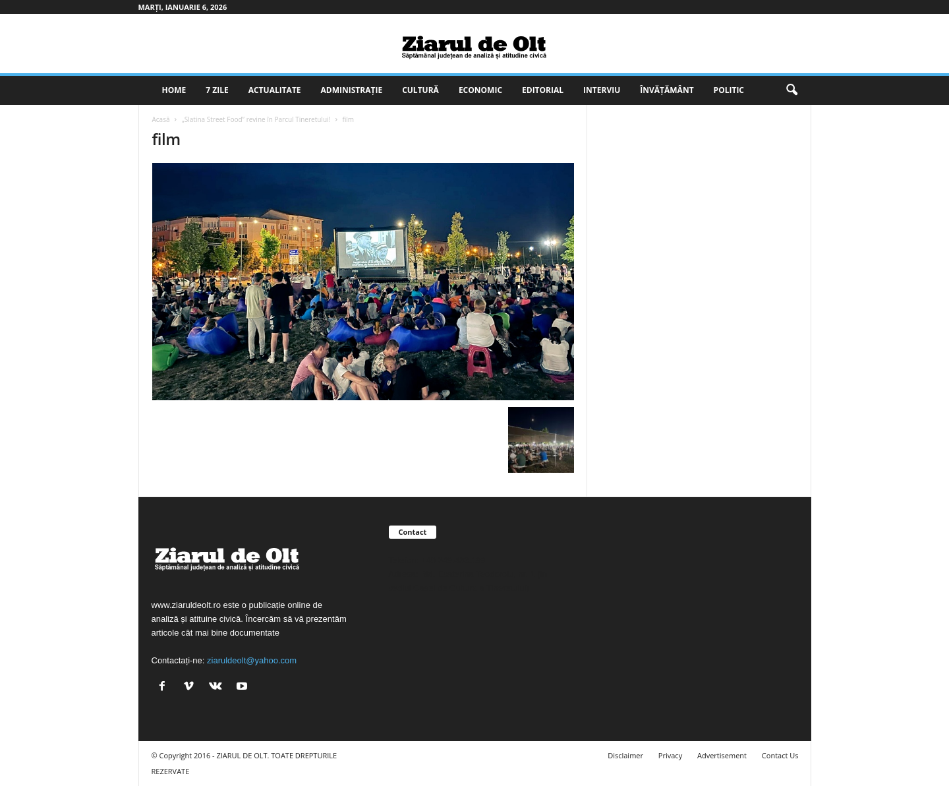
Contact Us (780, 755)
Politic (729, 90)
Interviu (601, 90)
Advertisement (722, 755)
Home (174, 90)
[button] (791, 90)
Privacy (670, 755)
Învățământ (666, 90)
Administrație (352, 90)
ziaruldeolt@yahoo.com (252, 660)
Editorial (542, 90)
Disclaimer (625, 755)
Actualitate (274, 90)
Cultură (420, 90)
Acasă (161, 119)
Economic (480, 90)
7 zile (217, 90)
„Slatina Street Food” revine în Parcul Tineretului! (256, 119)
